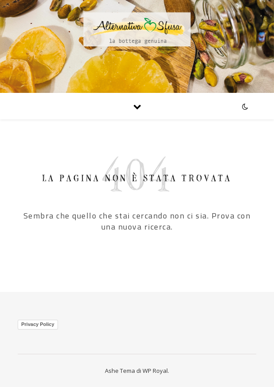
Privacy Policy (37, 324)
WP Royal (155, 371)
